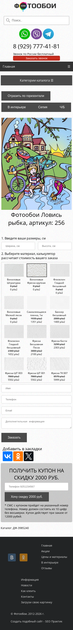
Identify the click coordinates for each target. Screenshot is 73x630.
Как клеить (28, 591)
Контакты (27, 596)
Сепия (42, 107)
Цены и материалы (54, 557)
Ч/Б (62, 107)
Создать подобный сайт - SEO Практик (36, 621)
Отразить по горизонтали (26, 95)
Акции (45, 551)
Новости (26, 585)
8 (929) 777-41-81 (36, 46)
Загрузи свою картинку (36, 602)
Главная (9, 66)
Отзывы (46, 568)
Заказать (14, 438)
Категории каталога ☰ (36, 80)
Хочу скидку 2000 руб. (27, 498)
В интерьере (17, 107)
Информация (30, 579)
